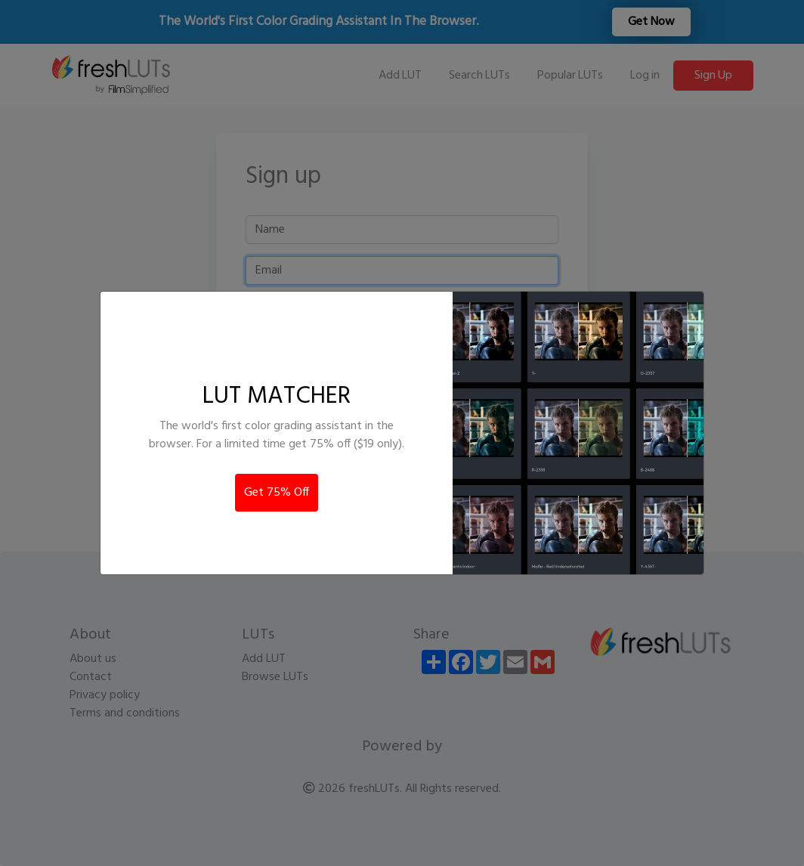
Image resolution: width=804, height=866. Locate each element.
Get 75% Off (276, 493)
